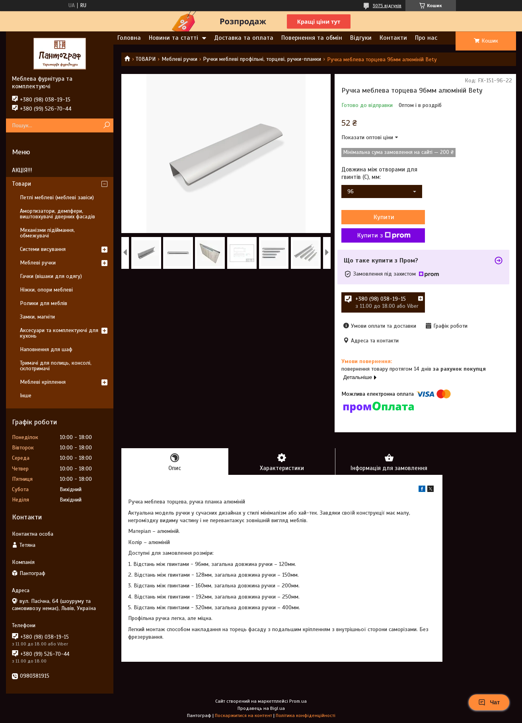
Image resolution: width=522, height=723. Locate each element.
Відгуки (361, 38)
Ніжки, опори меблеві (46, 289)
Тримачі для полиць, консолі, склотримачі (56, 366)
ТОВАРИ (146, 59)
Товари (21, 183)
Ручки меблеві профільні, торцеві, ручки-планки (262, 59)
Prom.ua (298, 701)
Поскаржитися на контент (243, 715)
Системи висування (43, 249)
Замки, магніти (37, 316)
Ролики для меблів (43, 303)
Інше (25, 395)
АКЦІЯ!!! (22, 170)
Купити (384, 217)
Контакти (393, 38)
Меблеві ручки (179, 59)
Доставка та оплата (243, 38)
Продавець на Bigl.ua (261, 708)
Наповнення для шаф (46, 349)
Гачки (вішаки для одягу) (51, 276)
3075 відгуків (387, 5)
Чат (489, 702)
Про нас (426, 38)
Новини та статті (173, 38)
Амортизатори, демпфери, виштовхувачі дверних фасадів (57, 214)
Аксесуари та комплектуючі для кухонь (59, 333)
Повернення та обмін (311, 38)
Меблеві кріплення (43, 382)
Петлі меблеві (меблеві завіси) (57, 197)
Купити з (384, 235)
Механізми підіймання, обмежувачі (47, 233)
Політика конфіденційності (305, 715)
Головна (129, 38)
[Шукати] (106, 125)
